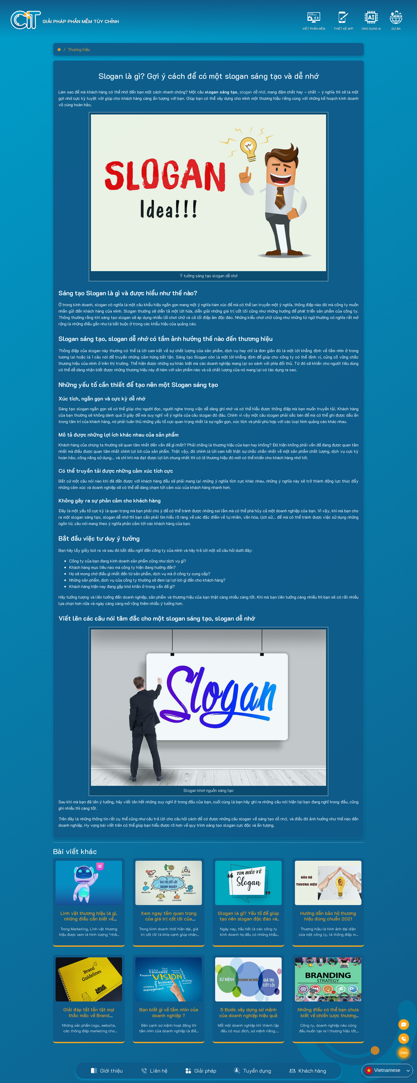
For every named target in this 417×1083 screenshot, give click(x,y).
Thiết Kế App (343, 29)
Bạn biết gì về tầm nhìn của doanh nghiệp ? (168, 1012)
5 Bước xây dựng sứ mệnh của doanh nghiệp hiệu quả (248, 1012)
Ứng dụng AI (371, 29)
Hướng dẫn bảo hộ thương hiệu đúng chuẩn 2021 (328, 916)
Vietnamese (382, 1071)
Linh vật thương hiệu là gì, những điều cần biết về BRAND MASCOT (88, 919)
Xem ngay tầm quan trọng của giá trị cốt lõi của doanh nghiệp (169, 919)
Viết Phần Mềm (313, 29)
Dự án (396, 29)
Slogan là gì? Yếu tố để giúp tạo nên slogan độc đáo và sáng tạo (248, 919)
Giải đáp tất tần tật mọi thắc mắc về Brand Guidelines (88, 1015)
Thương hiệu (79, 49)
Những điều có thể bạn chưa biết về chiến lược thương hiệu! (328, 1015)
